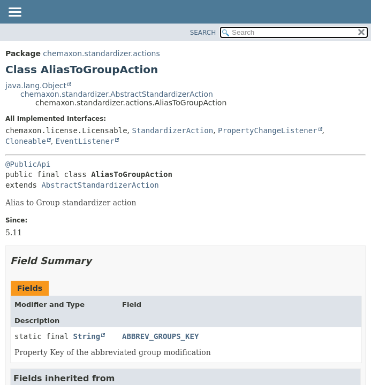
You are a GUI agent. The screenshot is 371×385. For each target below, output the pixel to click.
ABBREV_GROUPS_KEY (160, 336)
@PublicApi (27, 164)
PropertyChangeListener (267, 130)
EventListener (85, 141)
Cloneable (25, 141)
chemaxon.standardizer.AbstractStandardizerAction (116, 94)
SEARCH (203, 32)
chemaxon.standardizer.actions (101, 53)
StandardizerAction (172, 130)
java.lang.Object (35, 85)
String (87, 336)
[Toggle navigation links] (14, 12)
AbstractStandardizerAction (99, 185)
